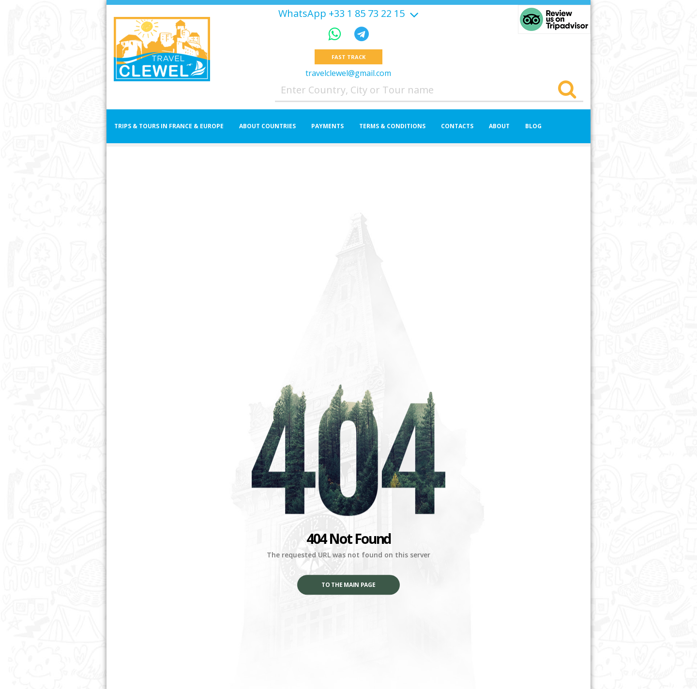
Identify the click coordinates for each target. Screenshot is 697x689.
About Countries (267, 126)
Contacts (457, 126)
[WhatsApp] (336, 34)
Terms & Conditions (392, 126)
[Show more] (413, 13)
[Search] (567, 90)
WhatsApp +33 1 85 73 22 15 (341, 13)
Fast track (348, 56)
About (499, 126)
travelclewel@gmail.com (348, 73)
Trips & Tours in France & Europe (169, 126)
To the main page (348, 585)
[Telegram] (361, 34)
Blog (533, 126)
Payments (327, 126)
